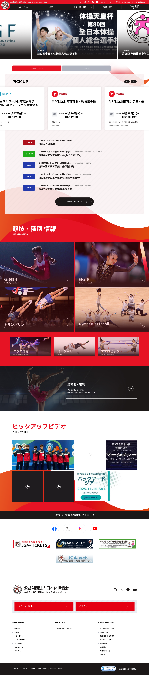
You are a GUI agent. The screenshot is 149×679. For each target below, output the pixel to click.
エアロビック (18, 651)
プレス (112, 2)
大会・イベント (24, 7)
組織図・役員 (104, 636)
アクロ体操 (18, 647)
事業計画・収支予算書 (107, 640)
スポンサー (104, 2)
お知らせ (52, 7)
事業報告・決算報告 (106, 644)
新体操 (16, 636)
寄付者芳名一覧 (105, 655)
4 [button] (78, 62)
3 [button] (74, 62)
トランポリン (18, 640)
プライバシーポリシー (59, 673)
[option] (74, 34)
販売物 (118, 2)
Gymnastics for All (21, 644)
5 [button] (83, 62)
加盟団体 (103, 651)
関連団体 (103, 658)
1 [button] (66, 62)
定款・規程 (103, 647)
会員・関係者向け (139, 2)
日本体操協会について (107, 633)
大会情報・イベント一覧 (78, 204)
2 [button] (70, 62)
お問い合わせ (126, 2)
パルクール (18, 655)
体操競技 (17, 633)
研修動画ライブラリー (64, 633)
